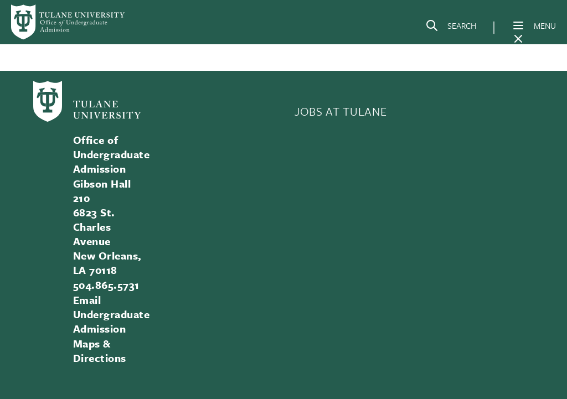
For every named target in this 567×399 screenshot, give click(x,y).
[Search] (450, 28)
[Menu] (518, 25)
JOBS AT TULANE (340, 111)
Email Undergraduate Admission (111, 314)
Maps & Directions (99, 350)
